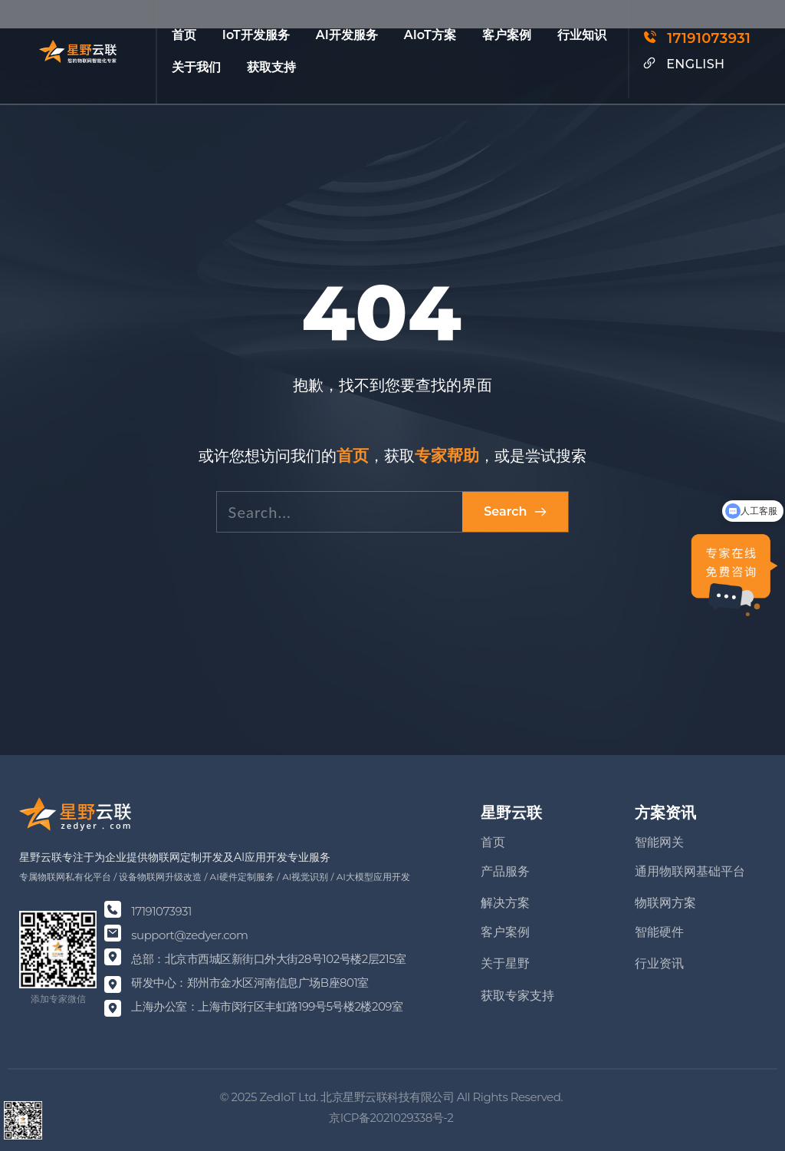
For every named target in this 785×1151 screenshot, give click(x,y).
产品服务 (505, 871)
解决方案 (505, 902)
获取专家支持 (517, 995)
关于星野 (505, 963)
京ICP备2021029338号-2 (392, 1117)
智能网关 (659, 842)
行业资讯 (659, 963)
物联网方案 (665, 902)
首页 (493, 842)
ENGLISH (695, 64)
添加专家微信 (58, 998)
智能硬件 (659, 932)
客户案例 (505, 932)
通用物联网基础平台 (690, 871)
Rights (490, 1097)
